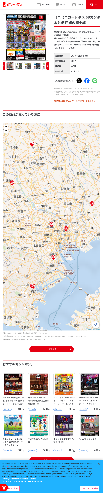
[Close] (99, 464)
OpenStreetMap (96, 329)
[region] (51, 476)
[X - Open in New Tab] (79, 80)
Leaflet (89, 329)
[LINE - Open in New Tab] (94, 80)
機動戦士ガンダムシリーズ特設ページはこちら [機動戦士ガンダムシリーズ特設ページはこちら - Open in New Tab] (75, 100)
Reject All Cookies (89, 488)
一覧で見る (52, 349)
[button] (4, 66)
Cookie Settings (11, 488)
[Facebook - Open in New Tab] (87, 80)
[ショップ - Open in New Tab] (60, 4)
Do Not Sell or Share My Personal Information (22, 481)
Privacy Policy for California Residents (19, 478)
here (9, 466)
